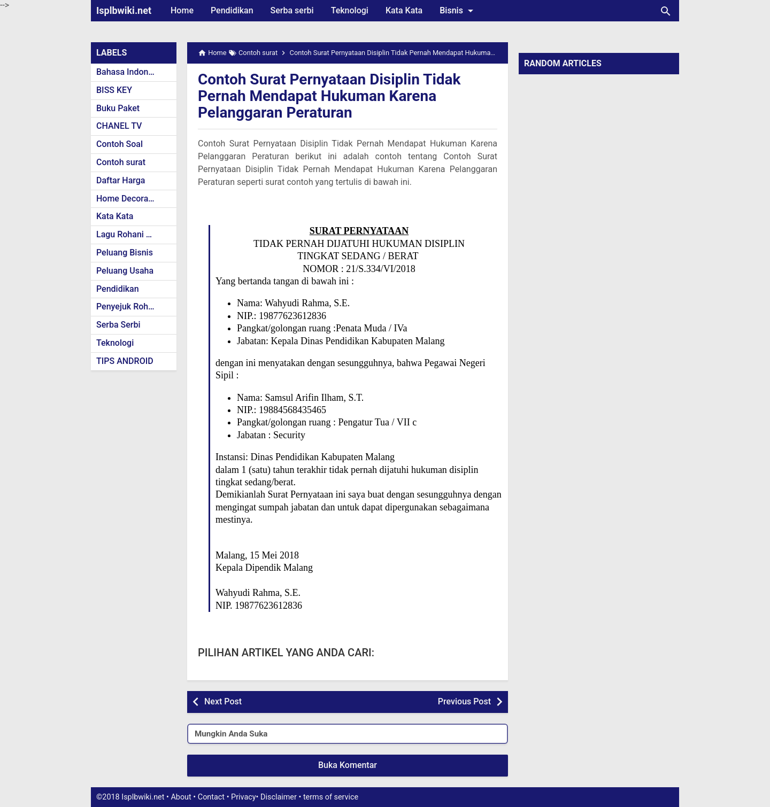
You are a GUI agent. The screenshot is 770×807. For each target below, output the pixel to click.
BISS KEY (114, 90)
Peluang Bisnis (124, 252)
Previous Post (464, 701)
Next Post (223, 701)
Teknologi (349, 10)
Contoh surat (120, 162)
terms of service (330, 797)
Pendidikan (232, 10)
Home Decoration (129, 198)
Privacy (243, 797)
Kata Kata (404, 10)
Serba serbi (292, 10)
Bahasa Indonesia (130, 72)
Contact (211, 797)
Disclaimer (278, 797)
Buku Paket (118, 108)
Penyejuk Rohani (128, 306)
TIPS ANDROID (124, 361)
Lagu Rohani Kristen (134, 234)
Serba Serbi (118, 325)
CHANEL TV (119, 126)
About (181, 797)
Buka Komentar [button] (347, 765)
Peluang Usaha (124, 271)
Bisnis (458, 10)
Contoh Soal (119, 144)
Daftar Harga (120, 180)
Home (182, 10)
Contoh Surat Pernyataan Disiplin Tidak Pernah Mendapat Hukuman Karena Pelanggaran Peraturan (329, 96)
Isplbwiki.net (123, 10)
